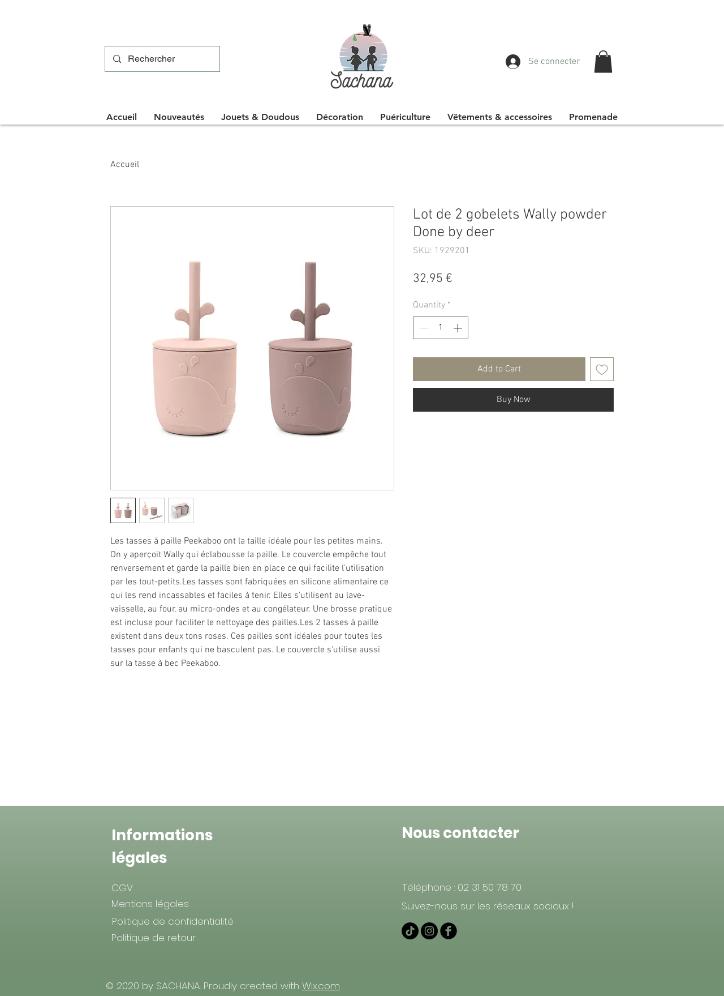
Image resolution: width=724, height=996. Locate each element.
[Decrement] (422, 328)
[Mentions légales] (150, 903)
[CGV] (121, 888)
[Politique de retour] (153, 937)
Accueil (124, 164)
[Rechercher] (162, 58)
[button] (603, 61)
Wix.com (321, 986)
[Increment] (459, 328)
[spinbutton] (440, 328)
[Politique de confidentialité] (172, 921)
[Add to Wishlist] (602, 369)
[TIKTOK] (410, 930)
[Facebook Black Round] (448, 930)
